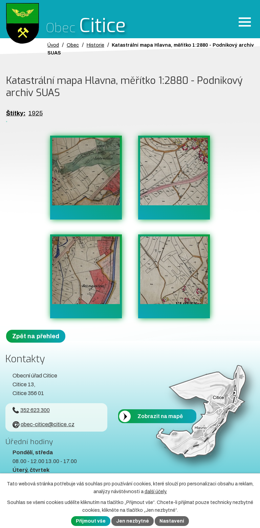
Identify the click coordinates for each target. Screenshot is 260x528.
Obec (73, 45)
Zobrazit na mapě (160, 416)
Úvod (53, 45)
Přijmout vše (91, 521)
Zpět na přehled (35, 336)
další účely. (156, 491)
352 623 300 (31, 410)
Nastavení (171, 521)
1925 (35, 113)
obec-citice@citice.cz (43, 424)
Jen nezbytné (132, 521)
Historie (95, 45)
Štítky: (15, 113)
